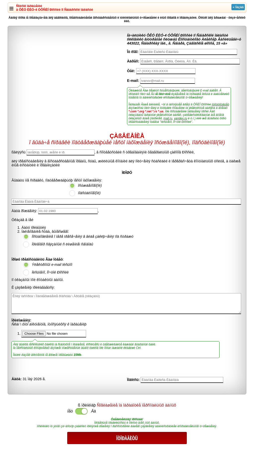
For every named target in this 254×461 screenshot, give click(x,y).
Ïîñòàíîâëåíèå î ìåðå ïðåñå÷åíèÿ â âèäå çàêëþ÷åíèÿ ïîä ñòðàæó (82, 236)
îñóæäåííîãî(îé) (90, 185)
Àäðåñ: (133, 61)
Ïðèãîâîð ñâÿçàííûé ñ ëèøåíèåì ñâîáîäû (62, 244)
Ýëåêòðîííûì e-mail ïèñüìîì (52, 265)
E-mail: (133, 81)
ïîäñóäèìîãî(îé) (89, 193)
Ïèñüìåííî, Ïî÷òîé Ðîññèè (50, 272)
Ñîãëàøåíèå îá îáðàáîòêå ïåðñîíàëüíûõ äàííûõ (136, 405)
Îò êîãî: (132, 52)
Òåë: (131, 71)
